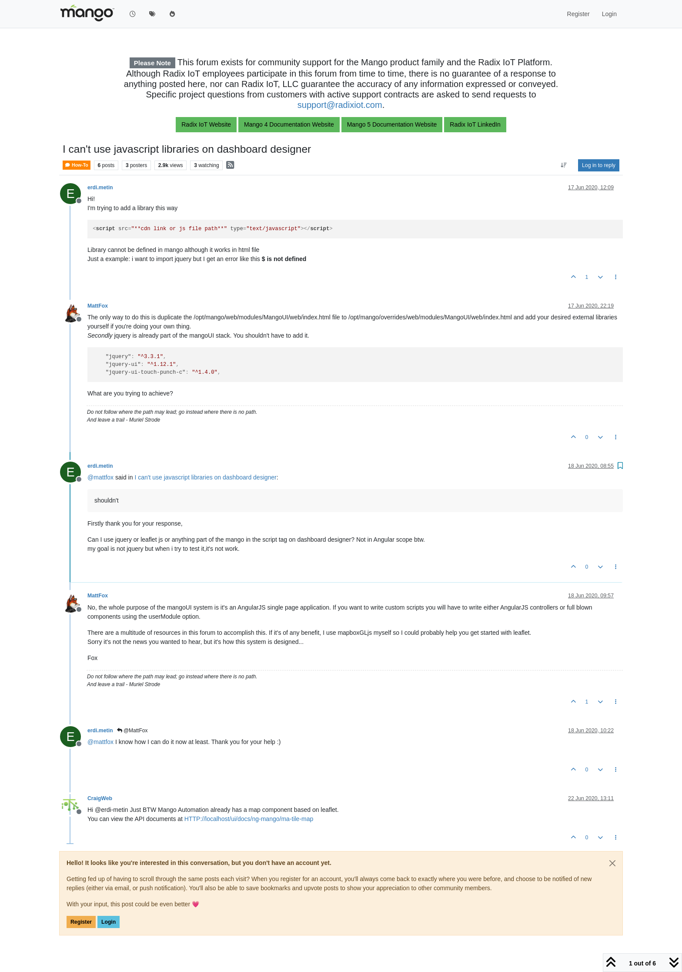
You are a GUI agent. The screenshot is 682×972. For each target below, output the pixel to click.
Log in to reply (598, 165)
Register (81, 922)
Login (108, 922)
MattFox (97, 306)
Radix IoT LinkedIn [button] (475, 124)
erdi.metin (100, 187)
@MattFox (132, 730)
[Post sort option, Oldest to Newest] (564, 165)
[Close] (612, 863)
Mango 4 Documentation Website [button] (289, 124)
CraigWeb (99, 798)
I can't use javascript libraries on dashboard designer (205, 477)
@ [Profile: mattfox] (100, 477)
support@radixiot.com (340, 105)
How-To (76, 165)
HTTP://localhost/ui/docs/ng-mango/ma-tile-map (248, 818)
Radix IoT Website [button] (206, 124)
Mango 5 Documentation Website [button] (392, 124)
